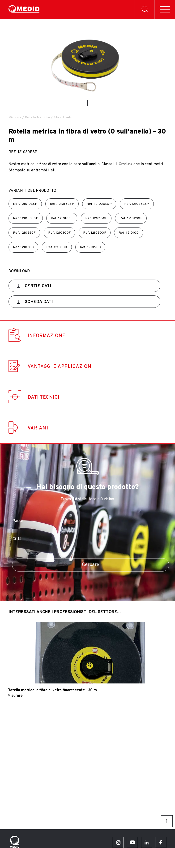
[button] (87, 103)
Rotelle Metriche (37, 118)
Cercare (90, 565)
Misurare (15, 118)
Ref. (25, 204)
